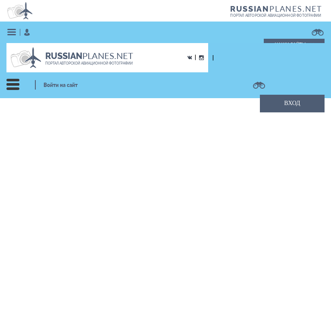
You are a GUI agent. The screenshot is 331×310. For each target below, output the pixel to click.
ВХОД (292, 103)
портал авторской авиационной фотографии (275, 15)
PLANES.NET (276, 8)
